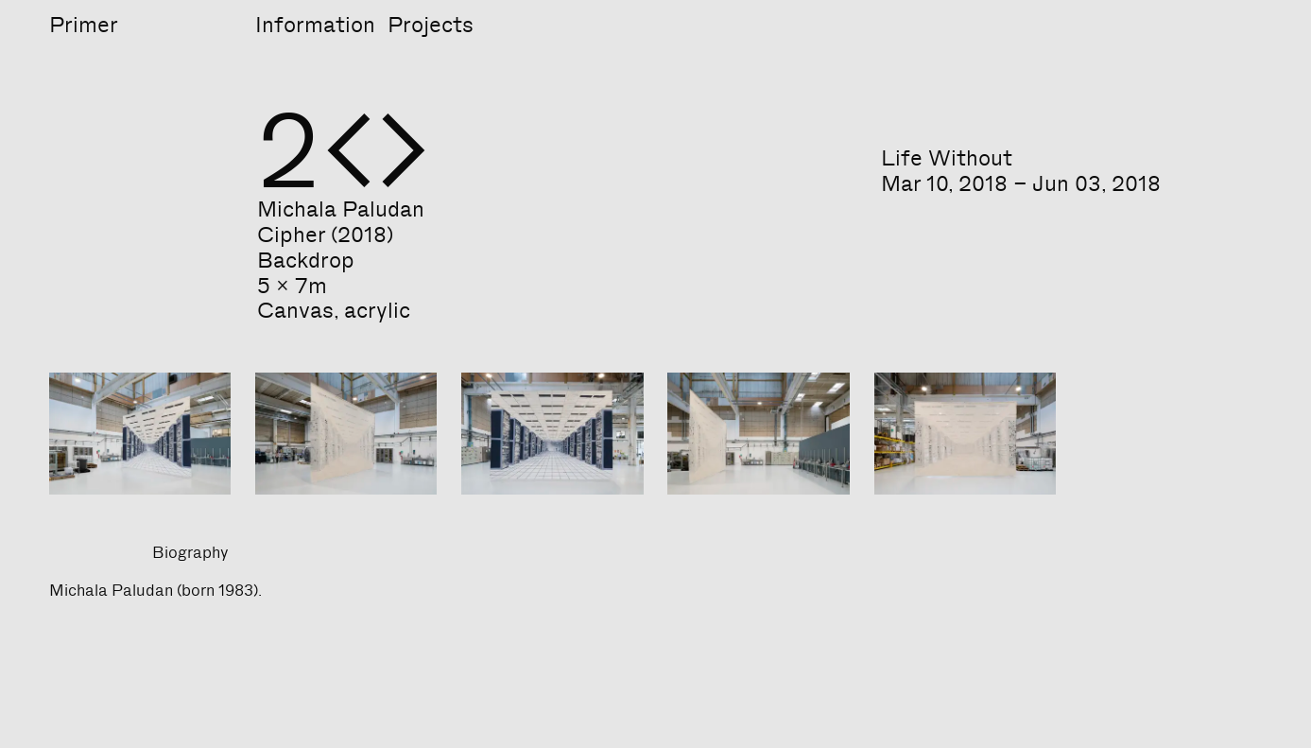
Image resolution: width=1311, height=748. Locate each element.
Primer (83, 24)
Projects (431, 24)
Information (315, 24)
